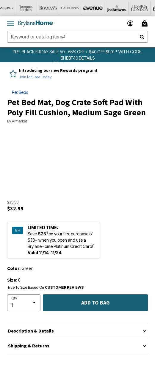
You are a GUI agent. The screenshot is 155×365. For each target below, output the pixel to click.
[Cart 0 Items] (145, 23)
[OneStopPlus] (11, 8)
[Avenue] (99, 8)
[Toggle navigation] (10, 23)
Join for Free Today (35, 77)
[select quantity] (23, 302)
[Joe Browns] (121, 8)
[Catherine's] (77, 8)
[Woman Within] (33, 8)
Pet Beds (20, 92)
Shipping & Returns (28, 346)
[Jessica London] (143, 8)
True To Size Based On (45, 287)
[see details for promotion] (87, 57)
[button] (130, 23)
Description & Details (31, 331)
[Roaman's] (55, 8)
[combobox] (77, 37)
